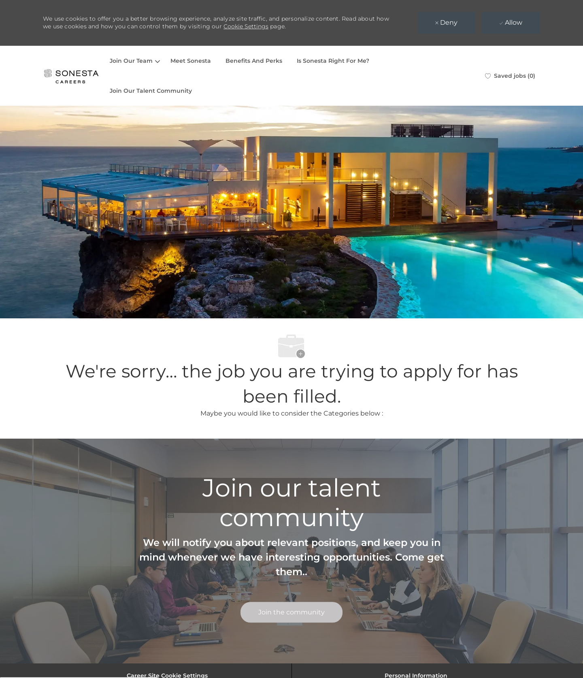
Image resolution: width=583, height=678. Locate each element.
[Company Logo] (71, 76)
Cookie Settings (245, 26)
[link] (291, 612)
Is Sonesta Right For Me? (333, 60)
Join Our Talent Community (151, 90)
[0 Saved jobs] (510, 75)
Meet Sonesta (190, 60)
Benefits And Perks (254, 60)
